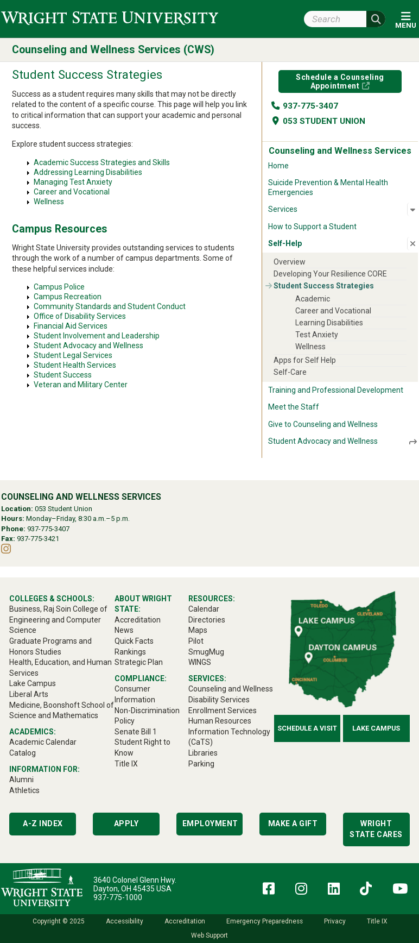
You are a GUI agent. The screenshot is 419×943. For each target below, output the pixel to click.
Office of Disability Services (80, 316)
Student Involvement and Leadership (97, 335)
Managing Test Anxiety (73, 182)
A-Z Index (43, 823)
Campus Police (59, 286)
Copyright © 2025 (59, 921)
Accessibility (124, 921)
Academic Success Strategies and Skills (102, 162)
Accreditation (184, 921)
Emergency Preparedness (264, 921)
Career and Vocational (72, 191)
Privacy (335, 921)
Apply (126, 823)
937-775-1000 (117, 897)
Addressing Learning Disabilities (88, 172)
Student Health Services (75, 365)
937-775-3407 (304, 106)
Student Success (63, 374)
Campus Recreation (67, 296)
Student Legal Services (73, 355)
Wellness (49, 201)
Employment (210, 823)
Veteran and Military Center (81, 384)
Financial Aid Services (70, 326)
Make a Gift (293, 823)
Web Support (209, 935)
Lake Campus (376, 728)
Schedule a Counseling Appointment (340, 81)
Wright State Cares (376, 829)
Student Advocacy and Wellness (88, 345)
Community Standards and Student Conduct (110, 306)
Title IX (377, 921)
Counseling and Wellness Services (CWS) (113, 49)
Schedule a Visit (307, 728)
